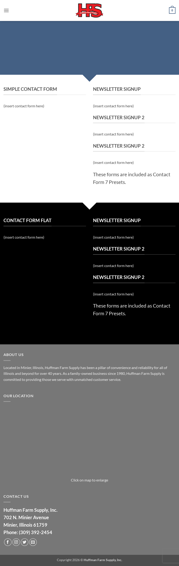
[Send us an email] (33, 542)
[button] (6, 10)
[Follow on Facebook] (8, 542)
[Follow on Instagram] (16, 542)
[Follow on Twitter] (24, 542)
